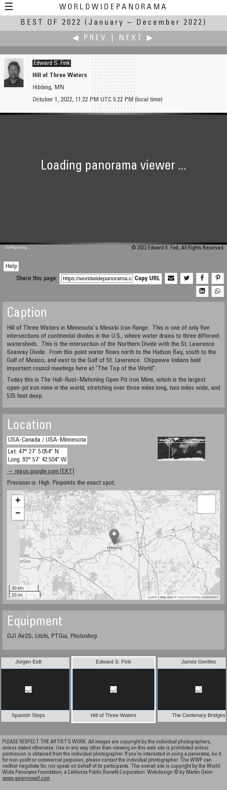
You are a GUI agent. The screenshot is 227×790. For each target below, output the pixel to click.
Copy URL (147, 278)
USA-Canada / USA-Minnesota (47, 440)
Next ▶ (136, 38)
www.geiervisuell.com (26, 778)
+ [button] (17, 501)
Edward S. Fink (51, 63)
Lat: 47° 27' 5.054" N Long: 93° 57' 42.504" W (37, 456)
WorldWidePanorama (113, 7)
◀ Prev (90, 38)
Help (11, 266)
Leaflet (152, 597)
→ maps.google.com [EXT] (40, 471)
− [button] (17, 514)
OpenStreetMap (189, 597)
